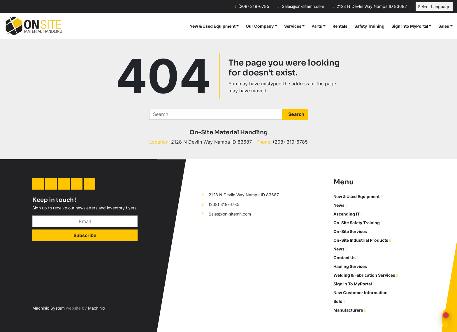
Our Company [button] (260, 26)
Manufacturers (348, 310)
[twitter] (76, 184)
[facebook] (51, 184)
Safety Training (369, 26)
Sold (337, 301)
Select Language (434, 6)
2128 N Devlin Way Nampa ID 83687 (372, 6)
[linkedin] (38, 184)
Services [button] (292, 26)
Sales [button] (443, 26)
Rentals (340, 26)
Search (296, 114)
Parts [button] (317, 26)
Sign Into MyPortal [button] (409, 26)
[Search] (215, 114)
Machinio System (48, 307)
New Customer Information (360, 292)
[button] (214, 26)
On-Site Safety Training (356, 222)
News (338, 205)
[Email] (85, 221)
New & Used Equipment (212, 26)
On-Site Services (350, 231)
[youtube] (89, 184)
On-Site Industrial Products (360, 240)
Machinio (96, 307)
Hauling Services (350, 266)
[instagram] (64, 184)
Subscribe (84, 235)
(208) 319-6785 (253, 6)
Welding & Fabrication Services (364, 275)
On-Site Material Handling (228, 132)
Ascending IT (346, 213)
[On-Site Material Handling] (226, 181)
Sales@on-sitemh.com (303, 6)
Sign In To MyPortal (352, 283)
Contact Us (344, 257)
